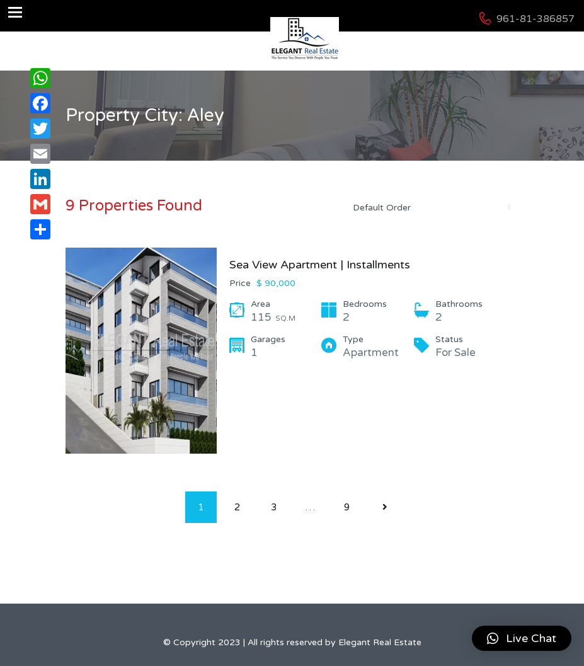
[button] (521, 638)
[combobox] (431, 207)
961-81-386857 (535, 19)
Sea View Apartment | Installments (319, 265)
